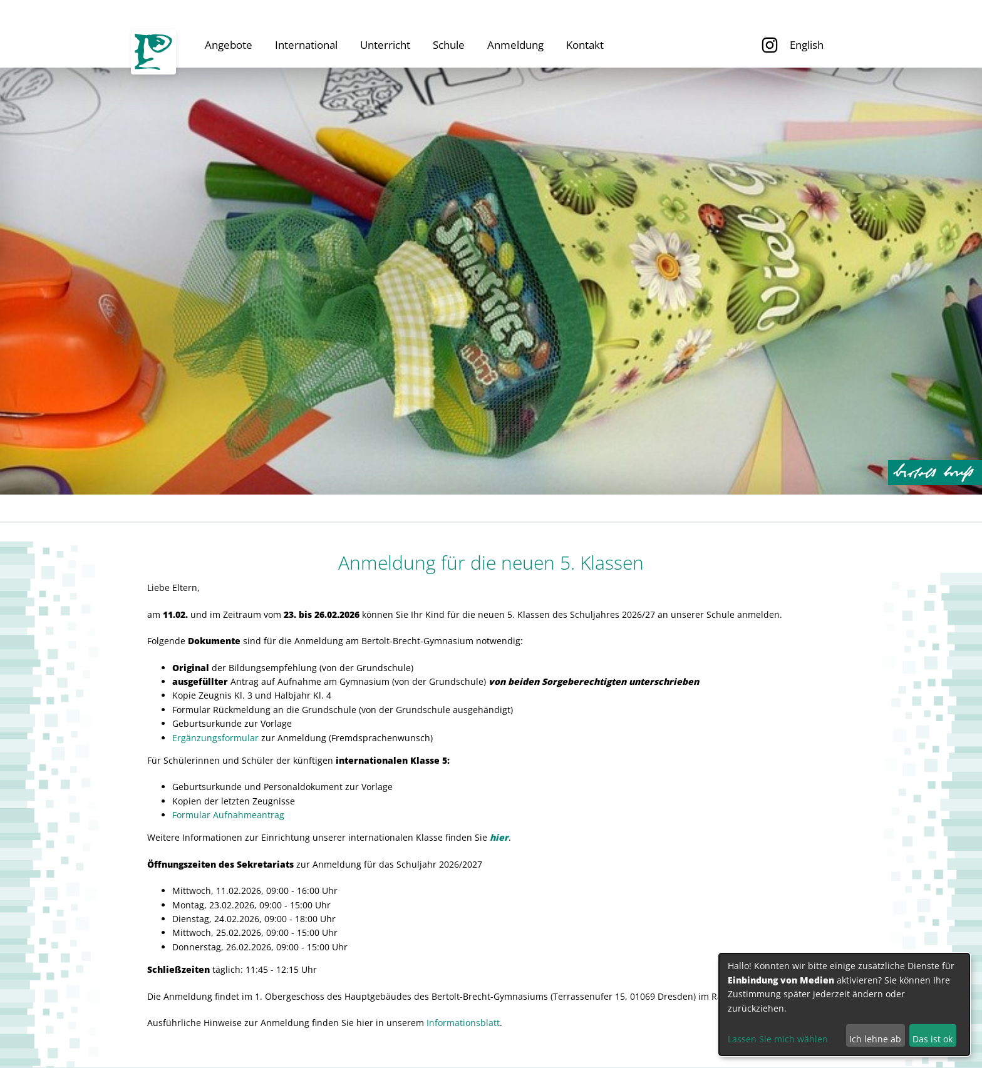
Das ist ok (932, 1039)
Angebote (228, 45)
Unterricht (385, 45)
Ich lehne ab (875, 1039)
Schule (449, 45)
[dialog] (844, 1004)
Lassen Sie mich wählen (778, 1039)
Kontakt (585, 45)
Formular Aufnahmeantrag (228, 815)
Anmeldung (515, 45)
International (306, 45)
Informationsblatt (463, 1023)
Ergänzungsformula (213, 738)
